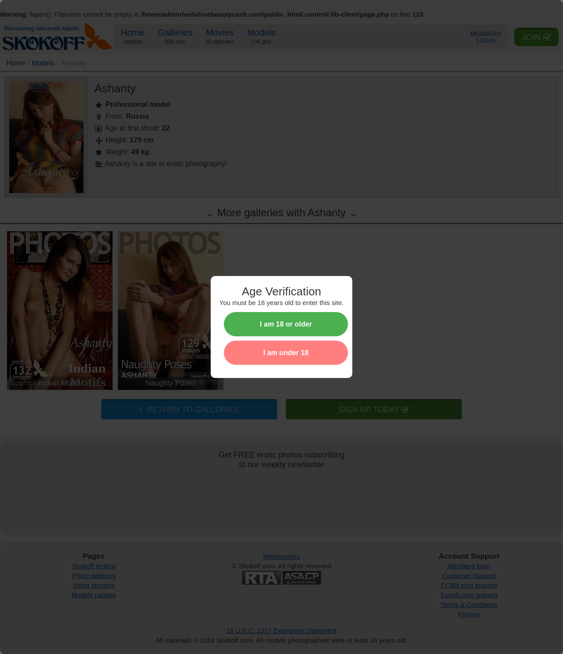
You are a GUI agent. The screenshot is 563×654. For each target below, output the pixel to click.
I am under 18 (285, 352)
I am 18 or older (286, 324)
